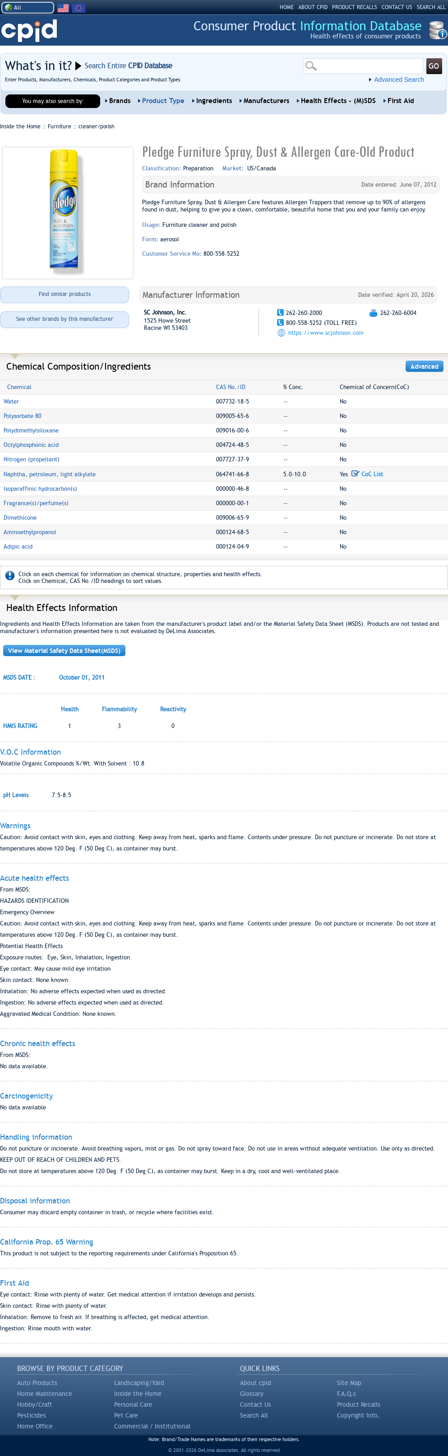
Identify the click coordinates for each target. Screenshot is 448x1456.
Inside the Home (138, 1393)
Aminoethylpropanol (30, 532)
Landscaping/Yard (139, 1382)
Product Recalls (358, 1404)
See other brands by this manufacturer (64, 319)
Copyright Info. (358, 1415)
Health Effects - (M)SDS (338, 101)
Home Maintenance (44, 1393)
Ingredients (214, 101)
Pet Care (126, 1415)
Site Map (349, 1382)
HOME (287, 7)
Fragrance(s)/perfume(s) (36, 503)
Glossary (251, 1393)
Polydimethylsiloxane (31, 430)
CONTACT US (397, 7)
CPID (29, 31)
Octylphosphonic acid (31, 444)
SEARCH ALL (431, 7)
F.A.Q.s (346, 1393)
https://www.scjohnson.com (326, 332)
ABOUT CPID (313, 7)
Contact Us (255, 1404)
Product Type (163, 101)
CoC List (367, 474)
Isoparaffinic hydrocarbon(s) (40, 488)
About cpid (255, 1382)
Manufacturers (266, 101)
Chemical (19, 387)
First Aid (401, 101)
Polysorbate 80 (23, 416)
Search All (254, 1415)
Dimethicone (20, 517)
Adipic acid (18, 546)
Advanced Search (399, 79)
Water (11, 401)
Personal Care (133, 1404)
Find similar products (65, 294)
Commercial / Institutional (152, 1426)
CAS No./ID (230, 387)
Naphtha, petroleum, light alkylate (50, 474)
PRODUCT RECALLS (354, 7)
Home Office (35, 1426)
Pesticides (31, 1415)
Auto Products (37, 1382)
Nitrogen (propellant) (32, 459)
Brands (119, 101)
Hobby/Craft (34, 1404)
